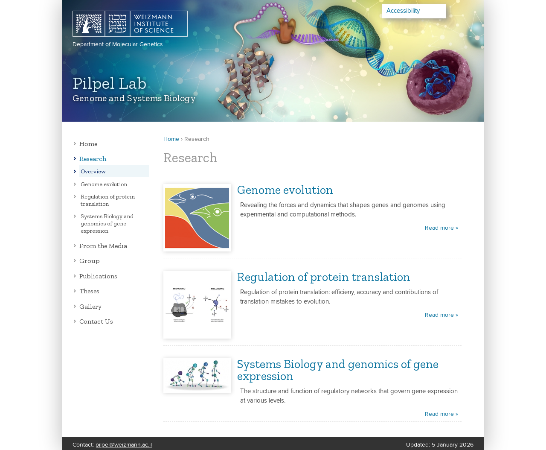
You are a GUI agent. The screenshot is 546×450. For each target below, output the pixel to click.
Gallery (90, 306)
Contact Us (96, 321)
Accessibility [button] (403, 11)
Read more (439, 228)
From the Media (103, 246)
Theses (89, 291)
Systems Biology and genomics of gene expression (107, 223)
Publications (98, 276)
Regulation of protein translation (108, 200)
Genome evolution (104, 184)
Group (89, 261)
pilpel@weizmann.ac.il (124, 445)
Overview (93, 171)
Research (92, 159)
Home (88, 144)
